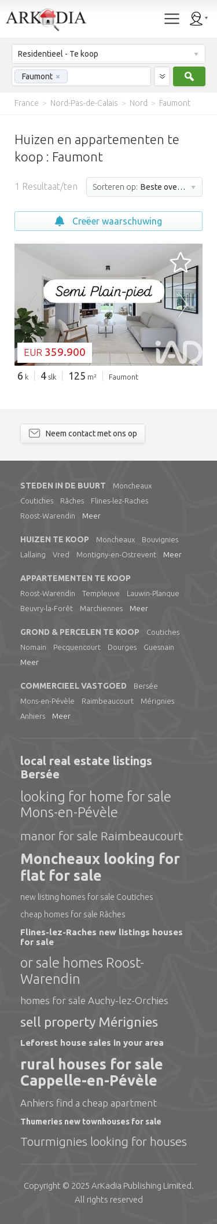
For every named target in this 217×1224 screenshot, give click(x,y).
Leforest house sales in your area (92, 1042)
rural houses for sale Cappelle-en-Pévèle (91, 1072)
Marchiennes (101, 608)
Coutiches (36, 501)
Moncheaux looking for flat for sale (100, 867)
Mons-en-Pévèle (47, 701)
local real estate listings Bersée (86, 767)
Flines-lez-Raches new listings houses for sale (101, 937)
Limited (141, 1185)
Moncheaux (132, 485)
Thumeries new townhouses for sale (90, 1121)
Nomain (33, 647)
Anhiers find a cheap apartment (88, 1102)
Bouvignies (160, 539)
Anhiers (32, 716)
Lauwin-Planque (153, 593)
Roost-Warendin (47, 516)
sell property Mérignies (89, 1022)
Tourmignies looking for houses (103, 1141)
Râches (72, 501)
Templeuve (101, 593)
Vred (61, 554)
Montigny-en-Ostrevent (116, 554)
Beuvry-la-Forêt (46, 608)
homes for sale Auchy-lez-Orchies (94, 1000)
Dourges (122, 647)
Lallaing (33, 554)
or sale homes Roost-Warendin (82, 971)
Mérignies (157, 701)
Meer (91, 516)
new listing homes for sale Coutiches (86, 897)
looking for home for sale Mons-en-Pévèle (95, 805)
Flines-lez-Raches (119, 501)
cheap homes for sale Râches (73, 914)
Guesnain (159, 647)
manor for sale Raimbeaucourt (101, 836)
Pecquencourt (77, 647)
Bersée (146, 686)
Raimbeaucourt (108, 701)
